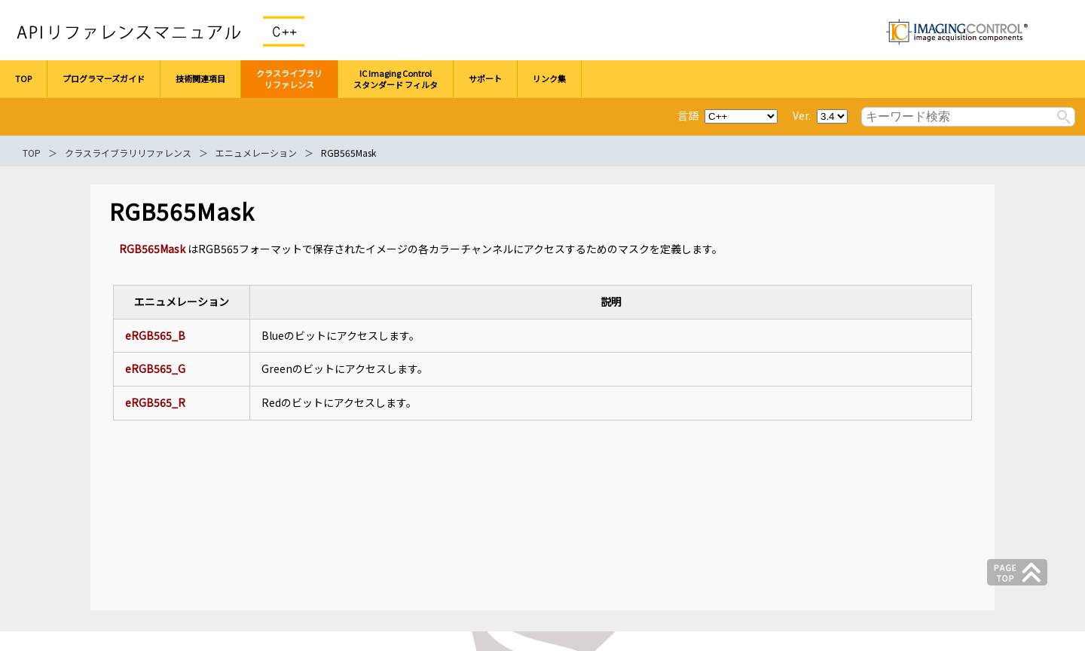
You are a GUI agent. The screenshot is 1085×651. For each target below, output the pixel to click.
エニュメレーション (256, 152)
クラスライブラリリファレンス (128, 152)
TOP (32, 152)
